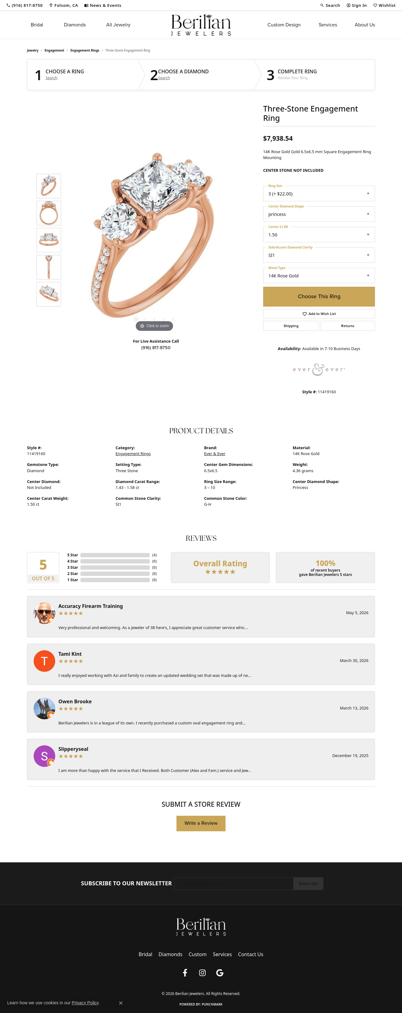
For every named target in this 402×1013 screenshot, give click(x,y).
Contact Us (250, 954)
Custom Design (284, 24)
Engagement (54, 50)
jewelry (33, 50)
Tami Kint (70, 653)
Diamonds (75, 24)
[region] (154, 240)
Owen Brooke (75, 701)
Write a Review (201, 823)
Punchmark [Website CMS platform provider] (212, 1004)
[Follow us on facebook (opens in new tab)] (185, 973)
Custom (198, 954)
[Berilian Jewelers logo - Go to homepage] (201, 25)
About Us (365, 24)
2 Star (72, 573)
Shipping (291, 326)
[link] (24, 5)
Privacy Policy (161, 983)
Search (51, 78)
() (154, 555)
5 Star (72, 555)
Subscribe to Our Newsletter (126, 883)
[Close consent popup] (121, 1003)
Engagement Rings (85, 50)
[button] (330, 5)
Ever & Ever (214, 453)
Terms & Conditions (193, 983)
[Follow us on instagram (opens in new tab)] (202, 973)
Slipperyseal (73, 749)
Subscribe (308, 883)
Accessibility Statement (233, 983)
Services (328, 24)
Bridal (37, 24)
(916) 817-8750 (156, 347)
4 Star (72, 561)
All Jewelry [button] (118, 24)
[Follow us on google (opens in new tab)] (219, 973)
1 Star (72, 579)
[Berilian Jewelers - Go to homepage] (201, 926)
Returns (347, 326)
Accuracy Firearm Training (90, 606)
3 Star (72, 567)
